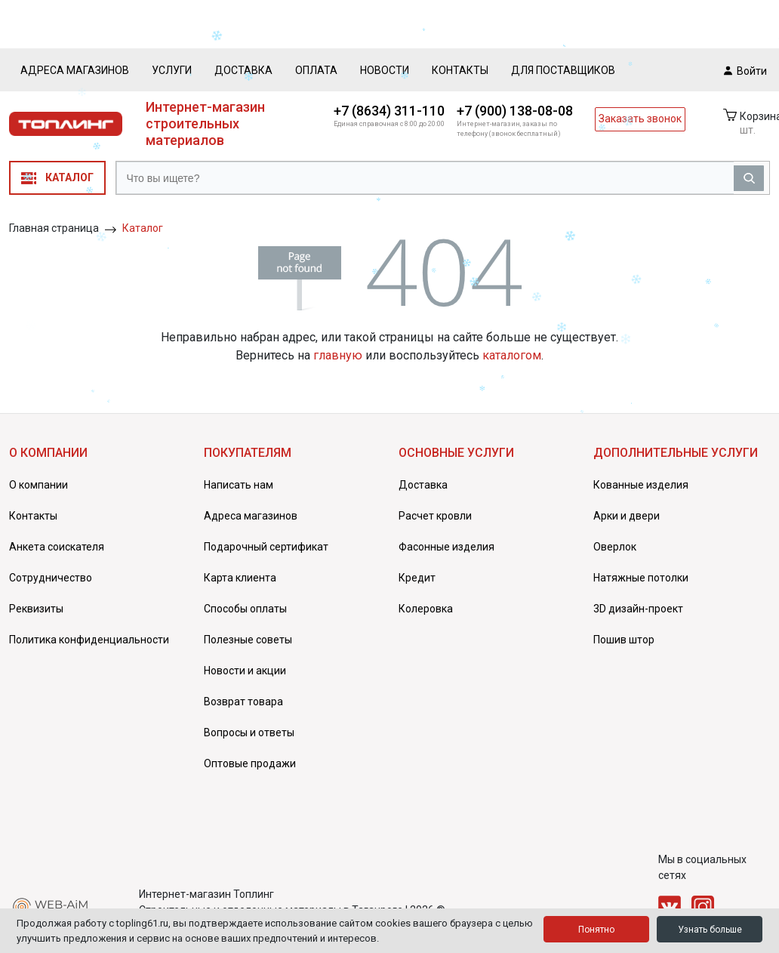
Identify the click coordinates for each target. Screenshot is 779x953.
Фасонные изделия (446, 547)
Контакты (460, 70)
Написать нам (238, 485)
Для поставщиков (563, 70)
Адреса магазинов (74, 70)
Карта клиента (240, 578)
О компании (38, 485)
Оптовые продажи (250, 763)
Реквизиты (36, 609)
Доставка (243, 70)
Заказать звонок (640, 119)
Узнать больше (710, 929)
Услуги (172, 70)
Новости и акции (245, 671)
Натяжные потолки (640, 578)
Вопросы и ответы (249, 732)
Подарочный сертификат (266, 547)
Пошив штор (623, 640)
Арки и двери (626, 516)
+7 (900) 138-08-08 (515, 111)
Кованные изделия (640, 485)
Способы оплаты (245, 609)
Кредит (417, 578)
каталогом (511, 355)
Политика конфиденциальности (89, 640)
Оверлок (614, 547)
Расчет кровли (435, 516)
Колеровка (426, 609)
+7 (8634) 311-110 (389, 111)
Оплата (316, 70)
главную (337, 355)
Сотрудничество (50, 578)
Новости (384, 70)
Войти (745, 70)
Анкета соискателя (56, 547)
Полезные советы (248, 640)
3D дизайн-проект (638, 609)
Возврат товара (243, 701)
